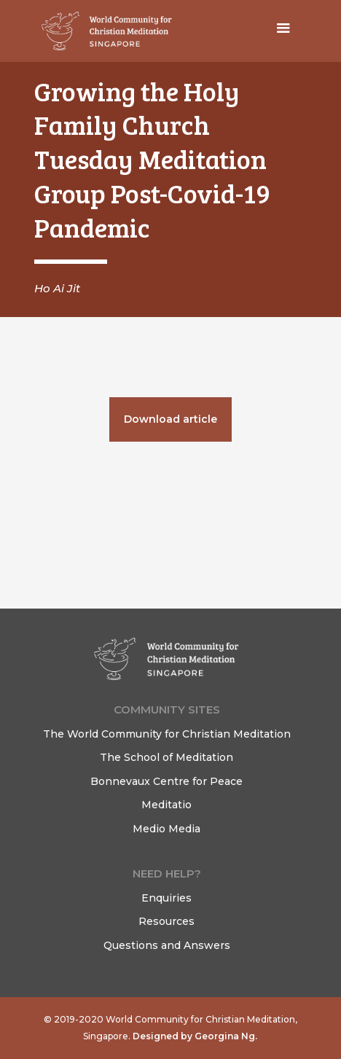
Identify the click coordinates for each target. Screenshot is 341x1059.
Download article (170, 419)
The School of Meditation (166, 757)
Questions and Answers (166, 945)
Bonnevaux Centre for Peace (166, 781)
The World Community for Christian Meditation (167, 733)
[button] (283, 31)
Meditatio (166, 804)
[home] (103, 31)
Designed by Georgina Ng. (193, 1036)
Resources (166, 921)
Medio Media (166, 828)
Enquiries (166, 897)
